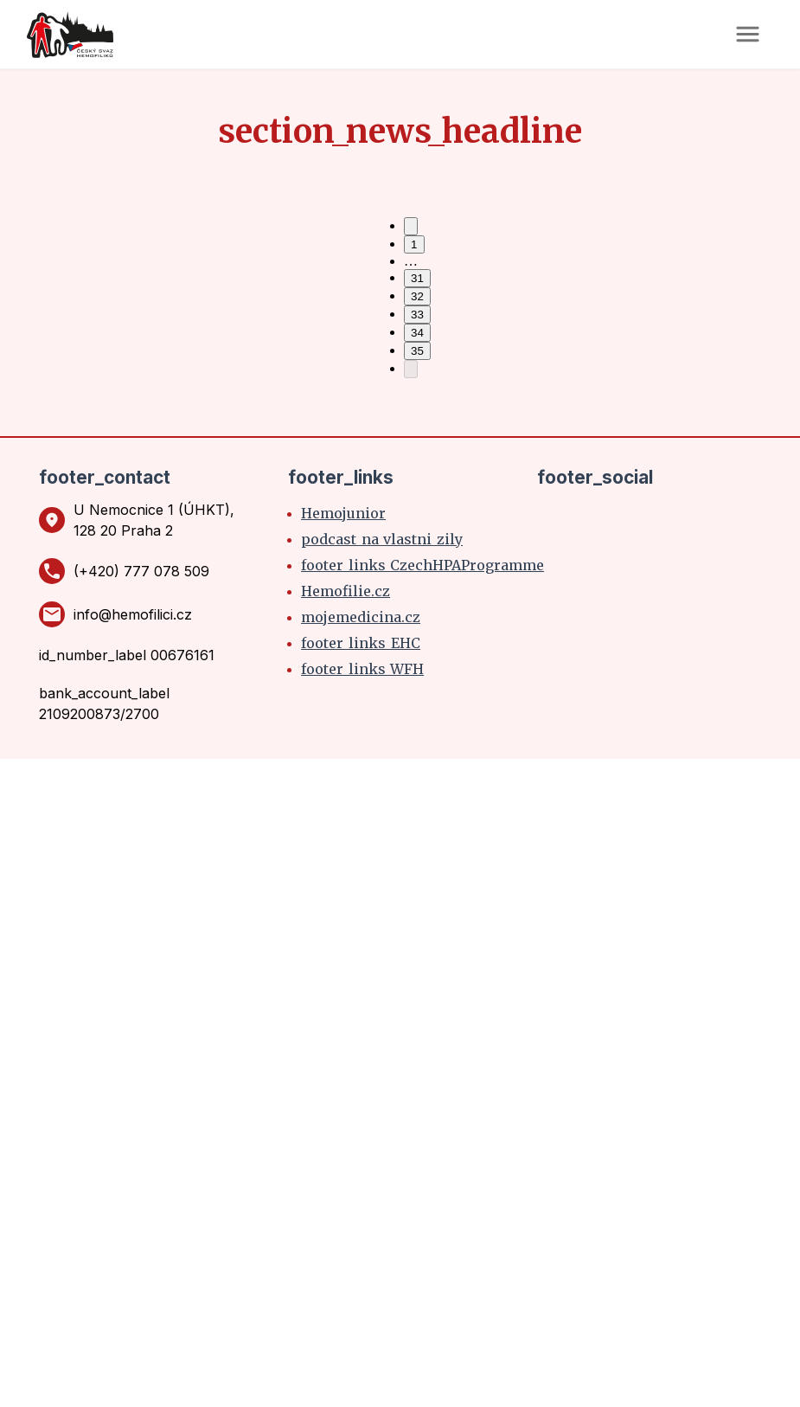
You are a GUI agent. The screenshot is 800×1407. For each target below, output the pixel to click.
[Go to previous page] (411, 226)
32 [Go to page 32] (417, 296)
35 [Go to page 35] (417, 350)
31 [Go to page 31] (417, 278)
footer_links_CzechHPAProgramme (422, 565)
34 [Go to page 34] (417, 332)
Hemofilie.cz (345, 591)
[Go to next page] (411, 369)
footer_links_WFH (362, 669)
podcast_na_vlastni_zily (382, 539)
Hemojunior (343, 513)
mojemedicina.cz (360, 617)
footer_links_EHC (360, 643)
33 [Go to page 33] (417, 314)
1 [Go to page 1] (414, 244)
